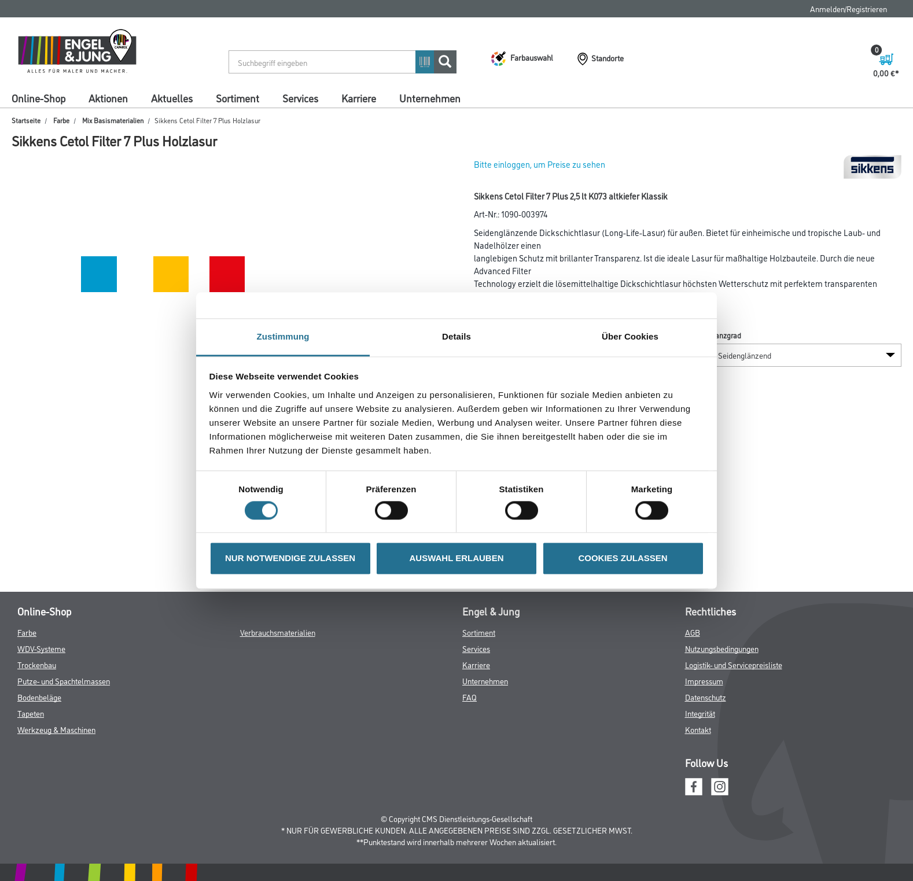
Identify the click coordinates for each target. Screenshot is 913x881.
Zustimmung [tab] (283, 336)
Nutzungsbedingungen (722, 648)
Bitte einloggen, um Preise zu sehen (539, 164)
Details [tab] (456, 336)
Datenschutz (705, 696)
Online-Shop (38, 98)
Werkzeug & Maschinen (56, 729)
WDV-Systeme (41, 648)
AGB (692, 631)
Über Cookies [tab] (630, 336)
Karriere (358, 98)
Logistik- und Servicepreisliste (733, 664)
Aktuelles (172, 98)
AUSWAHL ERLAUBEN (456, 558)
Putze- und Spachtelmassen (63, 680)
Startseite (26, 120)
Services (300, 98)
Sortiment (237, 98)
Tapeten (30, 712)
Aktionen (108, 98)
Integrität (700, 712)
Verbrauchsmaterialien (277, 631)
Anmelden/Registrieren (848, 8)
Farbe (61, 120)
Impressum (704, 680)
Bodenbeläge (39, 696)
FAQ (469, 696)
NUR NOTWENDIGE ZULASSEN (290, 558)
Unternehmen (430, 98)
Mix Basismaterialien (112, 120)
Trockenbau (36, 664)
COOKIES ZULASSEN (622, 558)
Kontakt (698, 729)
